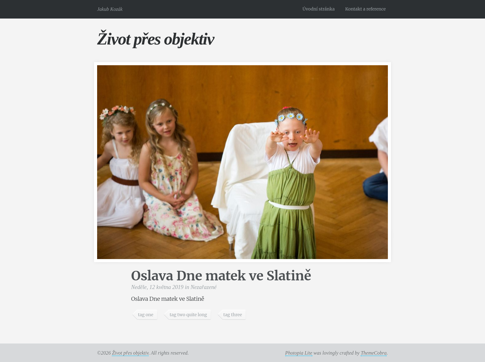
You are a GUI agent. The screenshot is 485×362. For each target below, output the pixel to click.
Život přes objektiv (155, 38)
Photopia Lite (298, 353)
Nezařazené (204, 287)
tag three (232, 314)
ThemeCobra (374, 353)
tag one (145, 314)
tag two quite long (188, 314)
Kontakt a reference (365, 9)
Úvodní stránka (319, 9)
